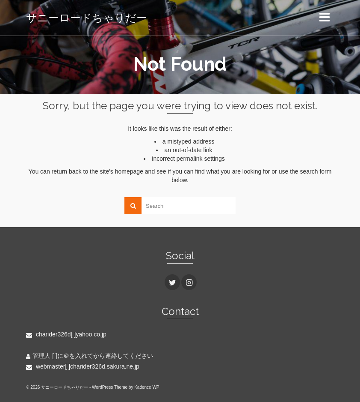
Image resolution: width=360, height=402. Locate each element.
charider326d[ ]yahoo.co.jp (66, 334)
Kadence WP (146, 387)
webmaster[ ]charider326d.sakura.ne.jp (82, 366)
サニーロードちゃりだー (86, 17)
